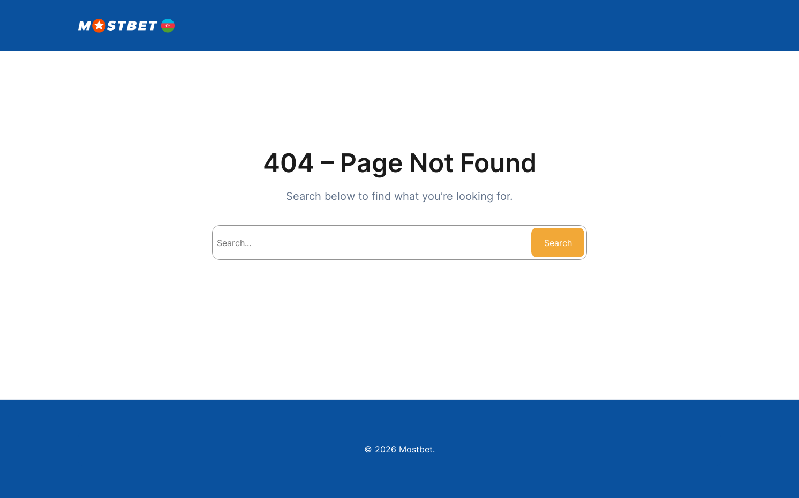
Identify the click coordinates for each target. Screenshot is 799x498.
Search (558, 242)
